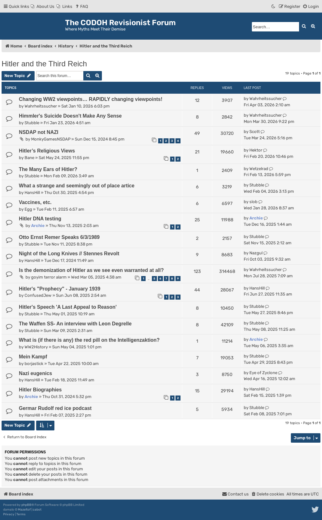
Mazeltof (24, 510)
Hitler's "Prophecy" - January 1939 (59, 288)
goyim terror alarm (49, 277)
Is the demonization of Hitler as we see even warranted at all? (91, 270)
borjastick (34, 363)
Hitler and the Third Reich (44, 63)
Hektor (255, 150)
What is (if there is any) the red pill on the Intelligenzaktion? (89, 340)
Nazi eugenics (35, 373)
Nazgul (256, 253)
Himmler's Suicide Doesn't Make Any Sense (70, 116)
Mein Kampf (33, 356)
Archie (38, 225)
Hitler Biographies (40, 389)
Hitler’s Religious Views (47, 150)
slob (253, 201)
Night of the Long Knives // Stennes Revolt (69, 253)
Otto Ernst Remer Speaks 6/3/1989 (59, 237)
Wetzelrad (258, 168)
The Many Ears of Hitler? (48, 169)
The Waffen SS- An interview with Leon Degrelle (75, 323)
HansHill (32, 192)
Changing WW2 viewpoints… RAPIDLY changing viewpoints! (90, 99)
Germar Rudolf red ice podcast (55, 408)
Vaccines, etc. (35, 202)
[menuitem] (42, 6)
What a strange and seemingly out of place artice (77, 185)
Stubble (32, 122)
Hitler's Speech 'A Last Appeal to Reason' (68, 307)
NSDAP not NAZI (38, 132)
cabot (37, 510)
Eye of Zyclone (263, 372)
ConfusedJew (38, 295)
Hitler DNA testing (40, 218)
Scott (254, 131)
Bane (29, 157)
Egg (28, 209)
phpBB (26, 505)
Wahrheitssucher (41, 106)
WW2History (36, 347)
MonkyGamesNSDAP (50, 139)
